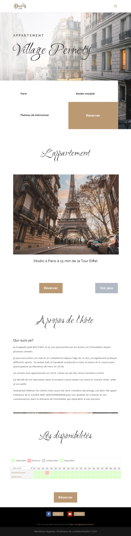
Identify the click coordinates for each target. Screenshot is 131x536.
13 (80, 247)
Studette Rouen (18, 473)
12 (77, 247)
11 (75, 247)
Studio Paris (16, 477)
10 (72, 247)
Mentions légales (44, 531)
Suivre (58, 514)
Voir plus (106, 288)
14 (83, 247)
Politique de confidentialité (73, 531)
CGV (94, 531)
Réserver (92, 115)
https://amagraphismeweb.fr (81, 524)
